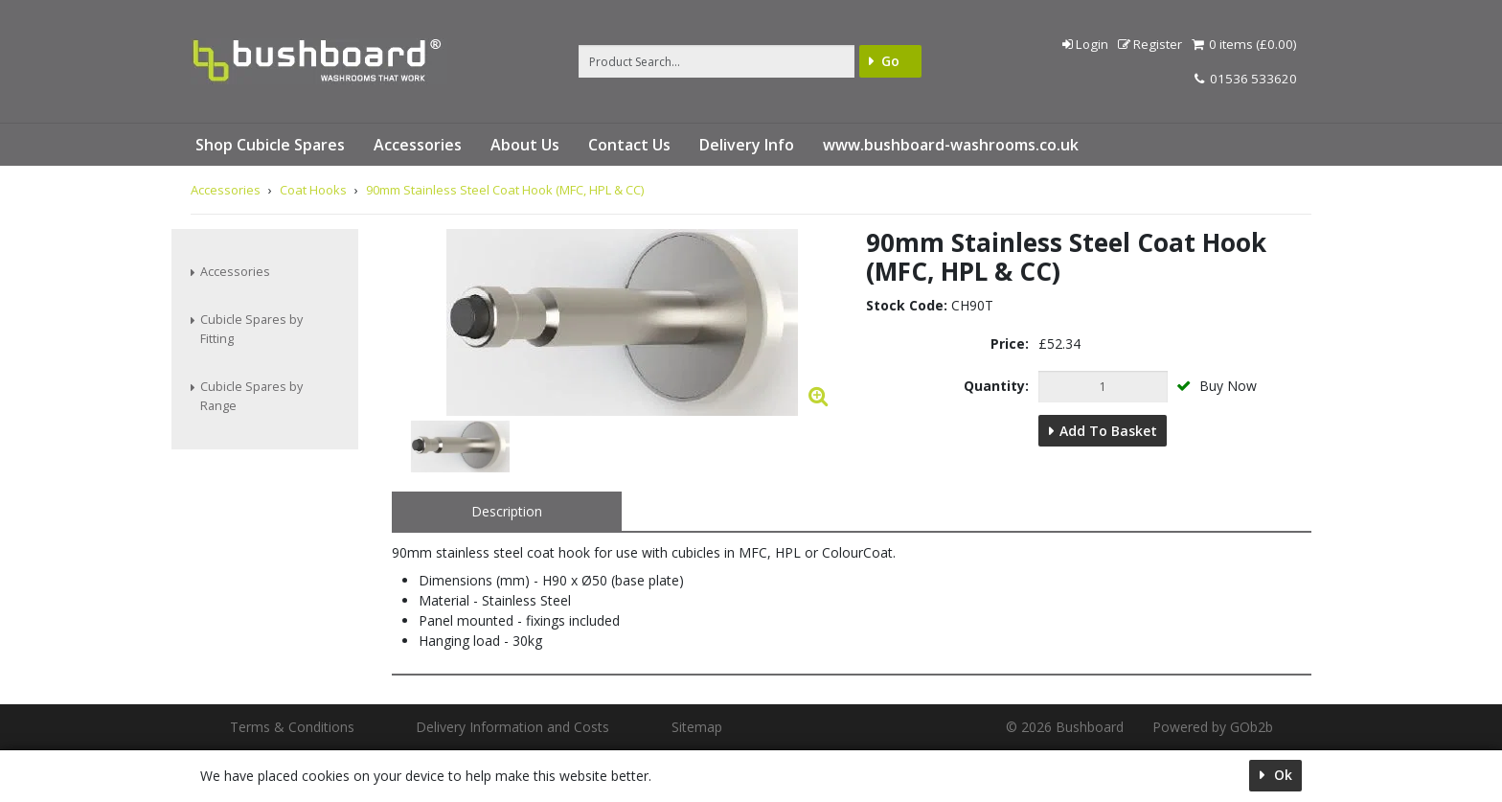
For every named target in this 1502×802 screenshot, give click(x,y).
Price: (1009, 343)
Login (1085, 44)
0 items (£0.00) (1244, 44)
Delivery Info (746, 144)
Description (506, 511)
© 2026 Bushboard (1065, 727)
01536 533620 (1246, 78)
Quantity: (996, 386)
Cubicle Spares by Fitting (251, 329)
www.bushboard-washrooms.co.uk (951, 144)
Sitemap (696, 727)
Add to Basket (1108, 431)
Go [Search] (890, 61)
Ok (1281, 775)
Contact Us (629, 144)
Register (1150, 44)
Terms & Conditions (292, 727)
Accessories (418, 144)
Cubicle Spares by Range (251, 396)
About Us (524, 144)
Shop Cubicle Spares (270, 144)
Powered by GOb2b (1212, 727)
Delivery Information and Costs (512, 727)
